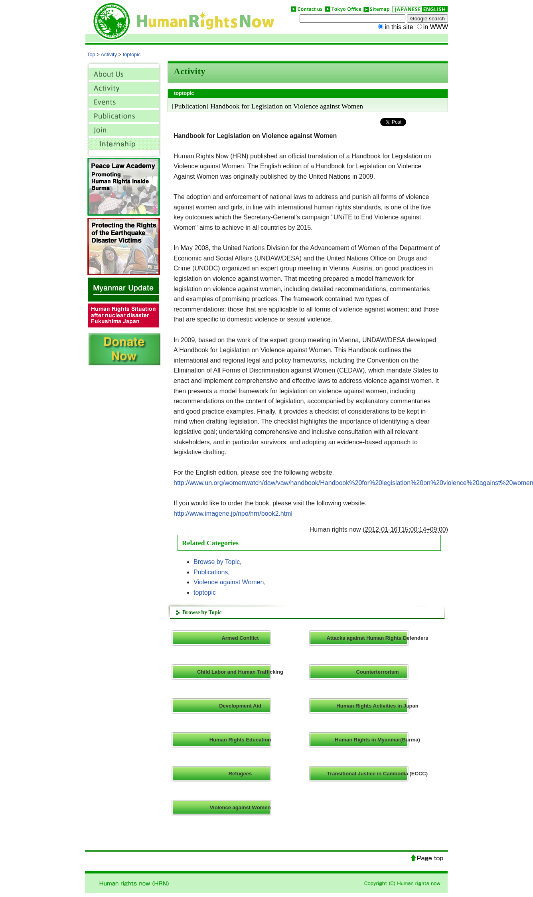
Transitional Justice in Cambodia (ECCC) (377, 774)
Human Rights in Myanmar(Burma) (377, 740)
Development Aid (240, 706)
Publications (210, 572)
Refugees (240, 774)
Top (91, 54)
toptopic (132, 54)
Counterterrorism (377, 672)
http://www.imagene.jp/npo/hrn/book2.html (233, 513)
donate (124, 349)
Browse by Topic (216, 561)
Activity (109, 54)
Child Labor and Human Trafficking (240, 672)
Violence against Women (228, 582)
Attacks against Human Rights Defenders (377, 638)
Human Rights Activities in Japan (377, 706)
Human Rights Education (240, 740)
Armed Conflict (240, 638)
